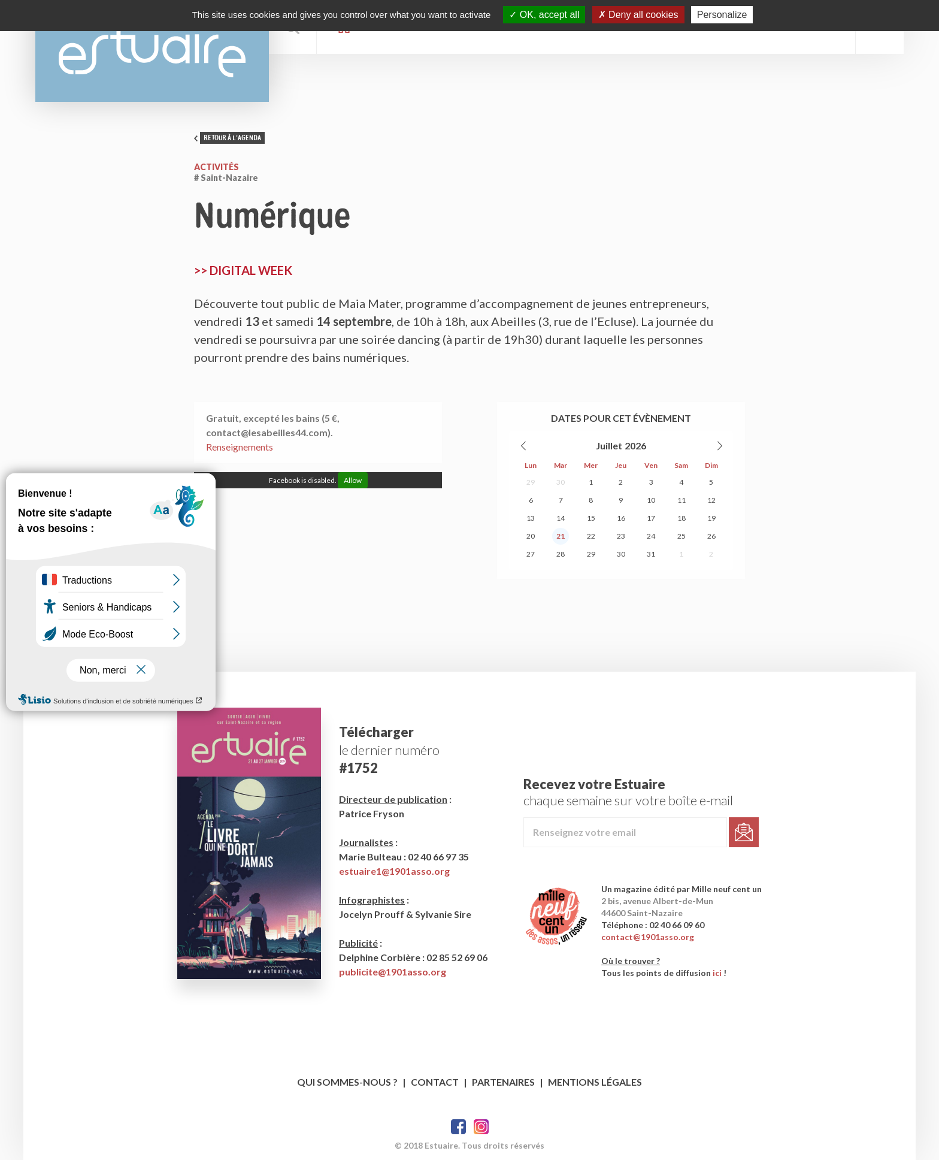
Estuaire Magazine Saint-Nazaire (152, 51)
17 (651, 517)
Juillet (609, 445)
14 (560, 517)
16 (621, 517)
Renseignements (239, 446)
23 (621, 535)
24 (651, 535)
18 (681, 517)
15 (591, 517)
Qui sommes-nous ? (347, 1082)
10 (651, 500)
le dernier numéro (389, 750)
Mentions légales (595, 1082)
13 (530, 517)
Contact (435, 1082)
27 (530, 553)
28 (560, 553)
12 (711, 500)
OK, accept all (544, 15)
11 (681, 500)
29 (530, 482)
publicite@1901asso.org (392, 971)
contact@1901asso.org (647, 937)
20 (530, 535)
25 (681, 535)
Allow (353, 480)
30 (560, 482)
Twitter (481, 1126)
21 (560, 535)
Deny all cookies (638, 15)
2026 (635, 445)
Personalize (722, 15)
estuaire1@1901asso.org (394, 871)
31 (651, 553)
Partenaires (503, 1082)
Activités (216, 167)
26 (711, 535)
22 (591, 535)
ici (717, 973)
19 (711, 517)
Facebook (458, 1126)
